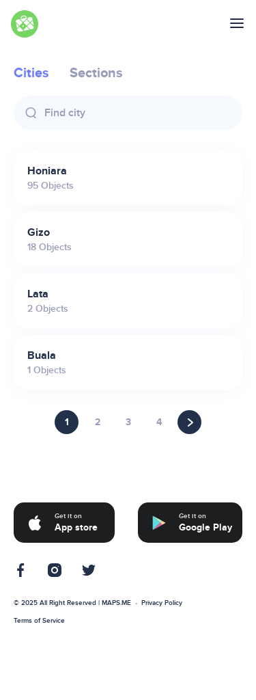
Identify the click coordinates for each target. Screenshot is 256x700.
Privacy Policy (161, 603)
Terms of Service (39, 621)
